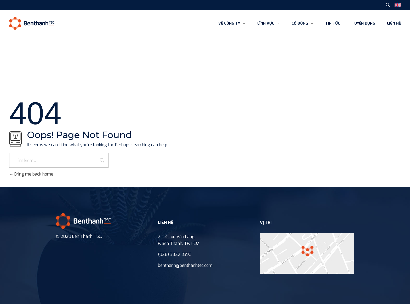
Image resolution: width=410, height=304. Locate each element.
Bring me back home (31, 174)
